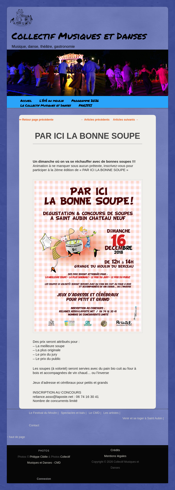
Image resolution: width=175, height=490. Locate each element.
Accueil (26, 100)
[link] (46, 161)
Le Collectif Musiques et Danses (45, 105)
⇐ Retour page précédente (36, 119)
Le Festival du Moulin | (44, 412)
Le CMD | (95, 412)
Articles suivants (125, 119)
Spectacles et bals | (74, 412)
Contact (34, 425)
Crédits (115, 450)
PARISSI (85, 105)
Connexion (44, 478)
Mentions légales (115, 456)
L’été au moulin (51, 100)
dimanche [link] (46, 161)
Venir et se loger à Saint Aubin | (143, 418)
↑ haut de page (16, 437)
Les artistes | (111, 412)
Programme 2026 (85, 100)
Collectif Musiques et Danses (79, 35)
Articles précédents (95, 119)
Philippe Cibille (39, 456)
